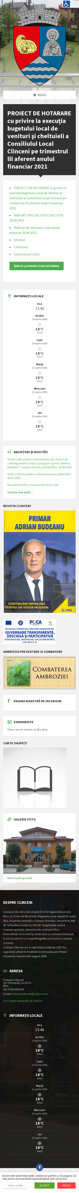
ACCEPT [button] (44, 1185)
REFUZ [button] (66, 1185)
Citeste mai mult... (20, 492)
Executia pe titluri (27, 254)
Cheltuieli (21, 247)
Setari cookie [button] (15, 1185)
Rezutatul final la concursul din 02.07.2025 (33, 485)
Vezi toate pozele (19, 878)
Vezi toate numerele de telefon (23, 1001)
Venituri (19, 240)
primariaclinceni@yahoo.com (30, 994)
